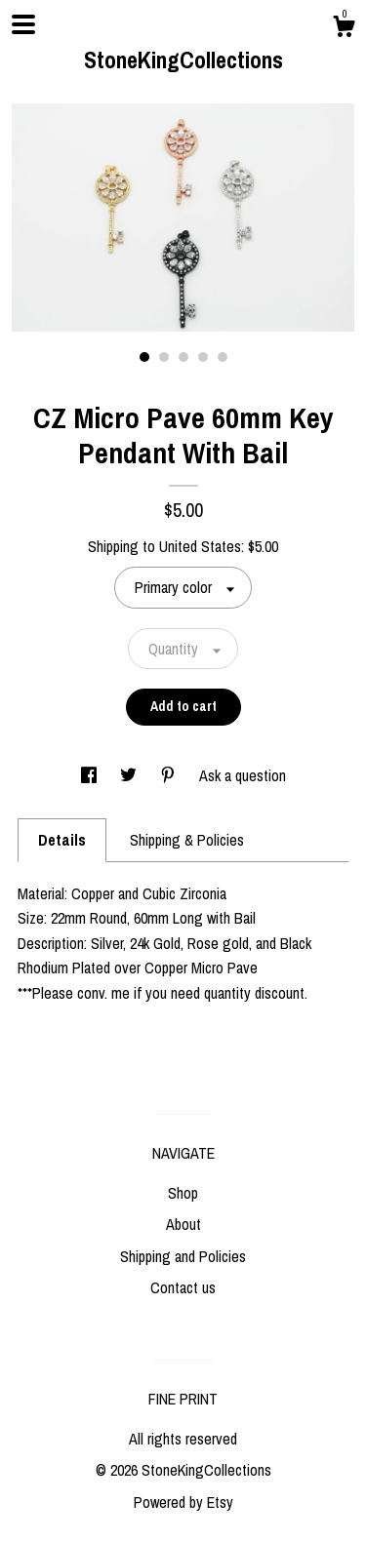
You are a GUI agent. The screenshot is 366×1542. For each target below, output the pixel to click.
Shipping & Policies (187, 839)
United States (200, 546)
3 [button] (183, 357)
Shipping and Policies (183, 1256)
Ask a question (242, 775)
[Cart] (343, 29)
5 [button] (222, 357)
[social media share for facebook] (91, 775)
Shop (183, 1193)
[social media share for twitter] (130, 775)
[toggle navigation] (23, 24)
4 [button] (203, 357)
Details (62, 839)
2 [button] (164, 357)
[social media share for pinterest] (170, 775)
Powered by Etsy (183, 1502)
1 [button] (144, 357)
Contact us (183, 1287)
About (183, 1224)
